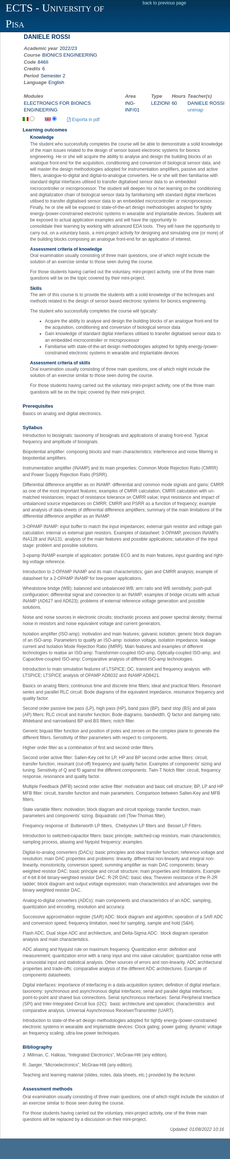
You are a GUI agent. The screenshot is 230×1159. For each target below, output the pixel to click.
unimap (195, 110)
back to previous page (164, 3)
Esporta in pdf (83, 119)
